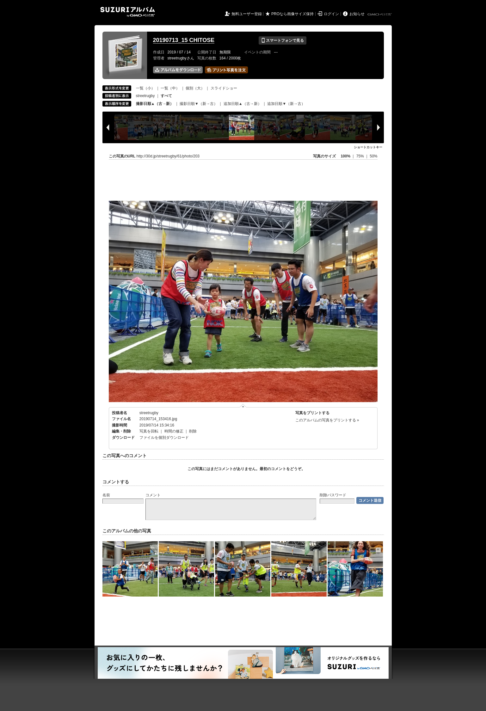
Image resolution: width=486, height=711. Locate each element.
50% (373, 156)
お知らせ (357, 14)
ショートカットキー (368, 147)
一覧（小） (145, 88)
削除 (193, 431)
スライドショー (224, 88)
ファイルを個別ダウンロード (164, 437)
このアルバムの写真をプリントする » (327, 420)
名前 (106, 495)
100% (345, 156)
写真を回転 (148, 431)
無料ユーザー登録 (246, 14)
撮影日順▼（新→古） (199, 103)
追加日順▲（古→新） (242, 103)
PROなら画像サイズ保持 (292, 14)
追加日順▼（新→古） (286, 103)
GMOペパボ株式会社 (380, 14)
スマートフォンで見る (282, 40)
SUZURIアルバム (128, 12)
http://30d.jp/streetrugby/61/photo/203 (168, 156)
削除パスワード (333, 495)
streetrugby (145, 96)
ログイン (331, 14)
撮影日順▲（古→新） (155, 103)
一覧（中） (170, 88)
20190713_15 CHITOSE (184, 40)
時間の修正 (173, 431)
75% (360, 156)
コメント (153, 495)
